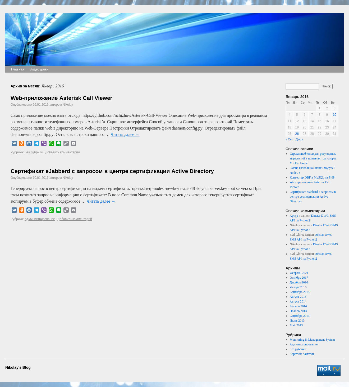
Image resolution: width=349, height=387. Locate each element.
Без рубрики (34, 152)
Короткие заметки (302, 354)
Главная (17, 69)
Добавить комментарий (62, 152)
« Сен (289, 139)
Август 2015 (298, 297)
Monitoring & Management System (312, 339)
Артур (294, 215)
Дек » (299, 139)
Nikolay (68, 104)
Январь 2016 (298, 287)
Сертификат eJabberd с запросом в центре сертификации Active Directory (112, 171)
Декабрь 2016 (299, 282)
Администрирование (40, 219)
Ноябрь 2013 (298, 311)
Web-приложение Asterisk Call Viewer (61, 98)
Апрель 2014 (298, 306)
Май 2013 (296, 325)
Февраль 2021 (299, 273)
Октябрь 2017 (299, 277)
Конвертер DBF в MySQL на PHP (312, 177)
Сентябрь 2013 (300, 316)
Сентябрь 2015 (300, 292)
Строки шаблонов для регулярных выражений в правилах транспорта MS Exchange (313, 158)
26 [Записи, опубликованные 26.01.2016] (297, 134)
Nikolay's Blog (18, 367)
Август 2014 (298, 301)
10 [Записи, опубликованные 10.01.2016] (334, 115)
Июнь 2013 (297, 320)
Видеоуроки (38, 69)
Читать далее (125, 134)
